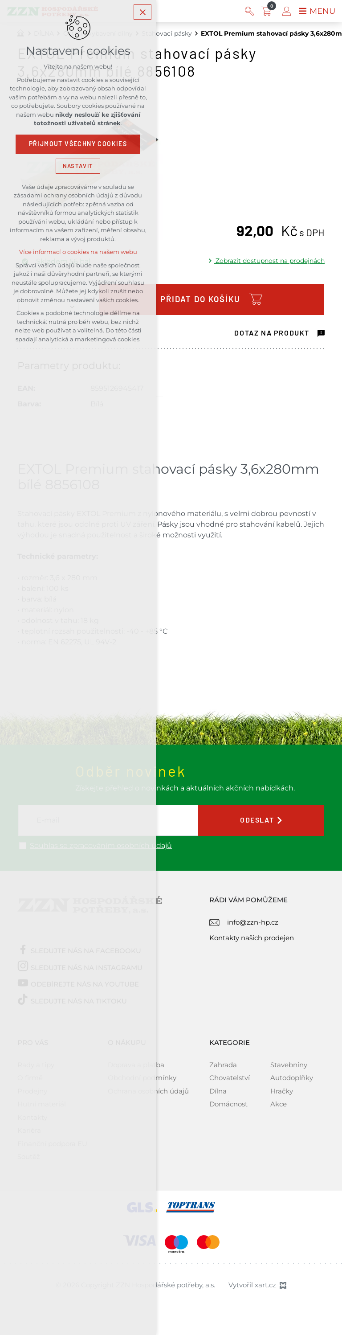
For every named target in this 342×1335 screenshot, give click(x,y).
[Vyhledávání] (249, 11)
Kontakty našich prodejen (251, 938)
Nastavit (78, 166)
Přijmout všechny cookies (78, 144)
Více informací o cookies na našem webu (78, 253)
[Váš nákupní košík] (268, 11)
